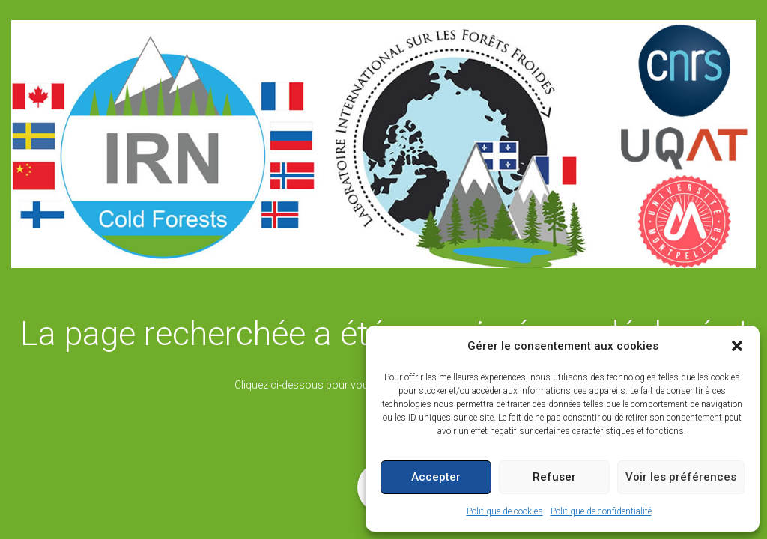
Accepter (436, 477)
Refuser (554, 477)
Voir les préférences (680, 477)
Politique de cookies (505, 511)
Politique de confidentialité (601, 511)
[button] (737, 345)
